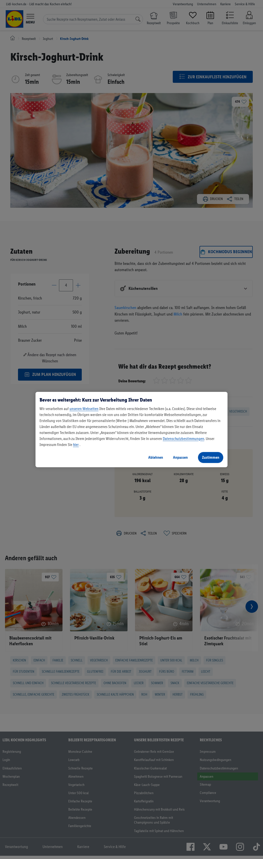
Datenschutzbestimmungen (183, 438)
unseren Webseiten (84, 408)
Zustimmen (210, 457)
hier (76, 444)
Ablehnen (155, 457)
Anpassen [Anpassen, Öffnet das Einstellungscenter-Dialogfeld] (180, 457)
